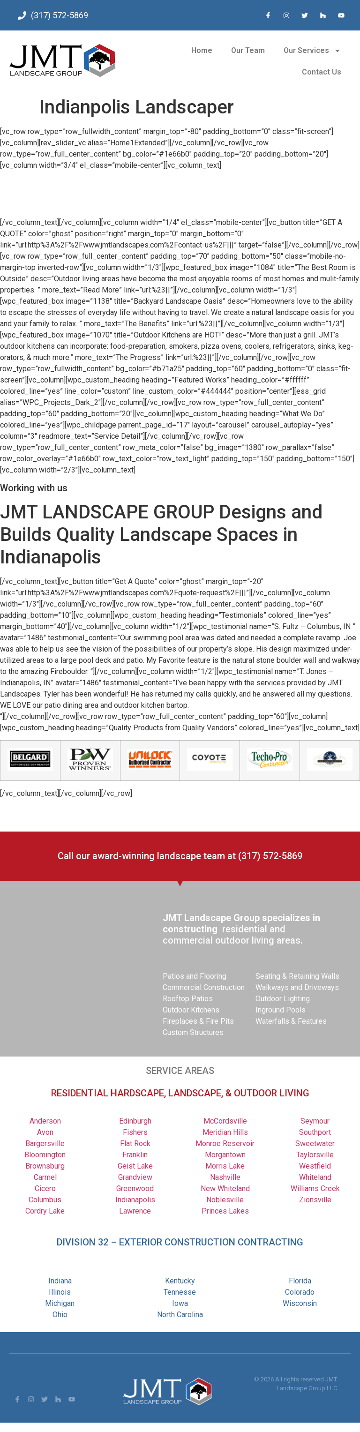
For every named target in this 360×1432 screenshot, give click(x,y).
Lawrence (135, 1211)
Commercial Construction (204, 987)
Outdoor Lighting (282, 998)
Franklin (135, 1154)
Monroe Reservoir (225, 1143)
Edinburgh (135, 1121)
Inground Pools (280, 1009)
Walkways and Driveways (297, 987)
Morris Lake (225, 1166)
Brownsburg (45, 1166)
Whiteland (315, 1177)
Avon (45, 1132)
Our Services (312, 50)
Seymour (315, 1121)
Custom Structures (193, 1032)
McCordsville (225, 1121)
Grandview (135, 1177)
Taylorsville (315, 1154)
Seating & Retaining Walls (297, 976)
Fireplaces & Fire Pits (198, 1021)
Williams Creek (315, 1188)
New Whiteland (225, 1188)
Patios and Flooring (194, 976)
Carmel (45, 1177)
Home (201, 50)
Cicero (45, 1188)
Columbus (45, 1199)
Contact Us (321, 71)
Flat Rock (135, 1143)
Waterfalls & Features (291, 1021)
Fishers (135, 1132)
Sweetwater (315, 1143)
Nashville (225, 1177)
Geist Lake (135, 1166)
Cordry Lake (45, 1211)
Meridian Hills (225, 1132)
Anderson (45, 1121)
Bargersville (45, 1143)
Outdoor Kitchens (191, 1009)
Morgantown (225, 1154)
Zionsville (315, 1199)
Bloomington (45, 1154)
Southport (315, 1132)
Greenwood (135, 1188)
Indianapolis (135, 1199)
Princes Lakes (225, 1211)
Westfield (315, 1166)
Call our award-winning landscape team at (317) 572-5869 (180, 856)
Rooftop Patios (188, 998)
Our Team (248, 50)
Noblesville (225, 1199)
